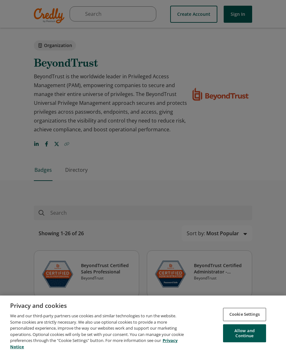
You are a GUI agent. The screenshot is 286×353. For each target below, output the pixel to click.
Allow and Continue (244, 335)
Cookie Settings (244, 316)
